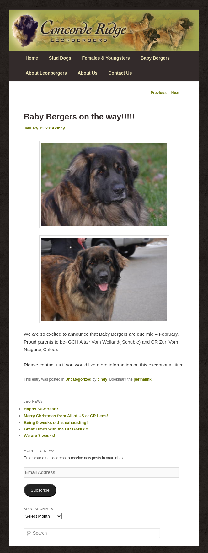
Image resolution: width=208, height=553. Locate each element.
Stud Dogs (60, 58)
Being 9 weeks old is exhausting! (56, 422)
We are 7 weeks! (39, 435)
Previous (156, 93)
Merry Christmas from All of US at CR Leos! (66, 415)
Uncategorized (79, 379)
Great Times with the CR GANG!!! (56, 429)
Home (32, 58)
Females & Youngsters (106, 58)
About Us (87, 73)
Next (177, 93)
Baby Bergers (155, 58)
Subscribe (40, 490)
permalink (143, 379)
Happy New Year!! (41, 409)
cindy (60, 128)
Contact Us (120, 73)
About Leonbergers (46, 73)
